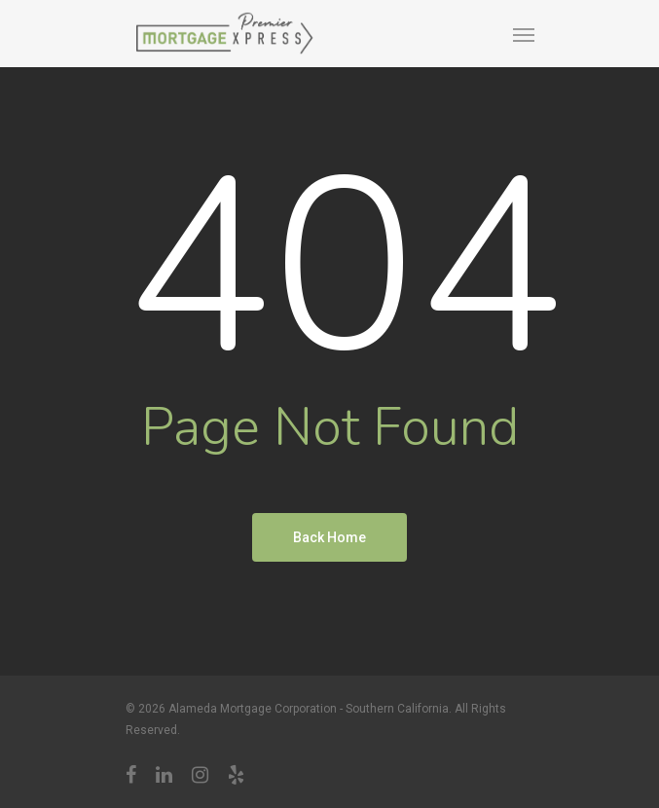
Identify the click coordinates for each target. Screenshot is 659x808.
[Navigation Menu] (523, 34)
